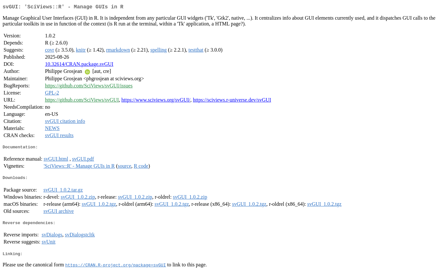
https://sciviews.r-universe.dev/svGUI (232, 101)
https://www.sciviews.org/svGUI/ (155, 101)
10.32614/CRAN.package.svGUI (79, 65)
